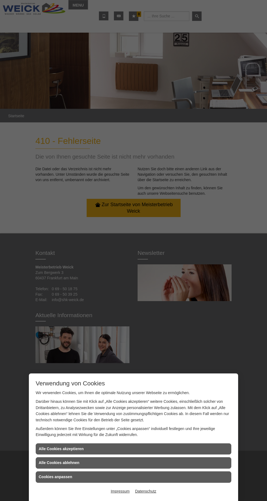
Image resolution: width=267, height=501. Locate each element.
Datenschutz (145, 491)
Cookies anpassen (55, 477)
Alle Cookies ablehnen (59, 462)
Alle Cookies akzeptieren (61, 449)
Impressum (120, 491)
